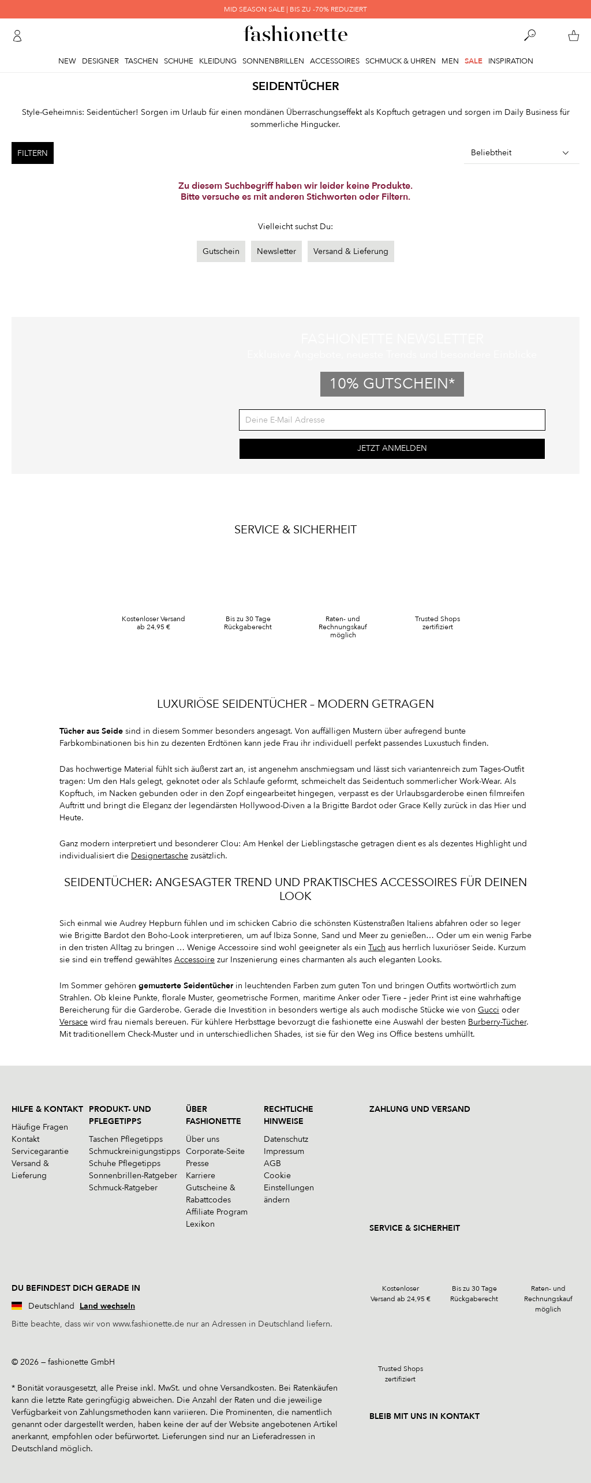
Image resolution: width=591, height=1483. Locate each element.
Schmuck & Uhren (400, 61)
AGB (272, 1163)
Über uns (202, 1139)
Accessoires (335, 61)
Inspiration (510, 61)
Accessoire (194, 959)
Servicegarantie (40, 1151)
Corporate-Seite (215, 1151)
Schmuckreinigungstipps (134, 1151)
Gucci (488, 1009)
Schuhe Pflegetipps (124, 1163)
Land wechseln (107, 1306)
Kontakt (25, 1139)
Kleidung (218, 61)
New (67, 61)
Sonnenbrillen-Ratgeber (133, 1175)
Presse (197, 1163)
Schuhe (178, 61)
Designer (100, 61)
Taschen (141, 61)
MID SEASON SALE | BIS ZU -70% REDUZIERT (295, 9)
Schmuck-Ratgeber (123, 1187)
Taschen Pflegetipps (126, 1139)
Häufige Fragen (40, 1127)
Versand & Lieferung (350, 251)
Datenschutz (286, 1139)
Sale (473, 61)
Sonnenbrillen (273, 61)
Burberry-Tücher (497, 1022)
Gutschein (221, 251)
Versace (73, 1022)
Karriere (200, 1175)
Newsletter (276, 251)
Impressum (284, 1151)
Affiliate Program (217, 1211)
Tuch (377, 947)
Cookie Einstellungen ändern (289, 1187)
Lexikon (200, 1224)
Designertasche (159, 855)
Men (450, 61)
